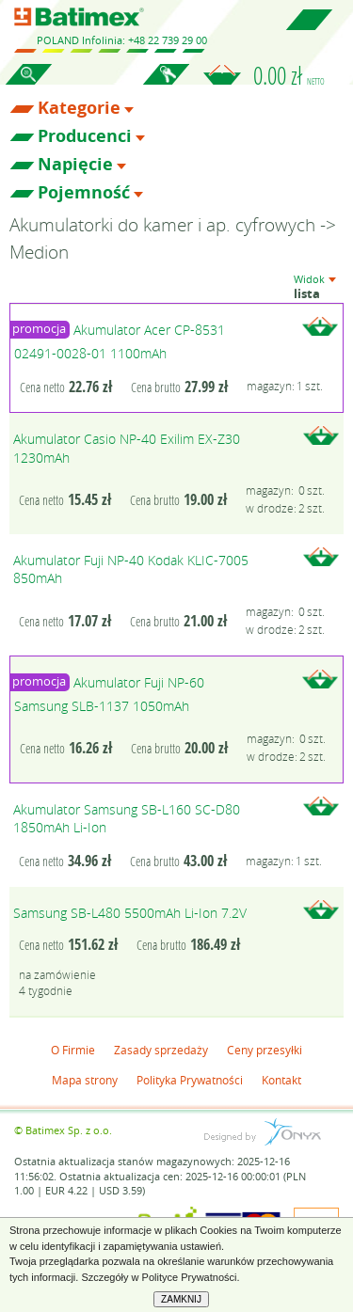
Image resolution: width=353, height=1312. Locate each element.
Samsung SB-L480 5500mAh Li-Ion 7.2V (130, 913)
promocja (39, 329)
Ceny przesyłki (264, 1049)
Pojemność (84, 192)
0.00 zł (289, 75)
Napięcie (75, 164)
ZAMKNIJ (181, 1299)
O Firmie (73, 1049)
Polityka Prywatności (189, 1079)
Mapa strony (85, 1079)
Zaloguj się (165, 84)
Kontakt (281, 1079)
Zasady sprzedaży (161, 1049)
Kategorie (79, 108)
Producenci (85, 136)
